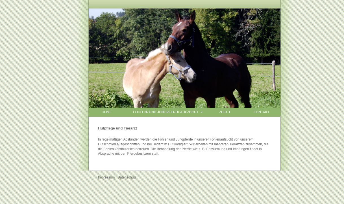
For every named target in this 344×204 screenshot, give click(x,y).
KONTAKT (261, 112)
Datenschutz (126, 177)
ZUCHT (225, 112)
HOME (107, 112)
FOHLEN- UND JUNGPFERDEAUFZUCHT (165, 112)
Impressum (106, 177)
